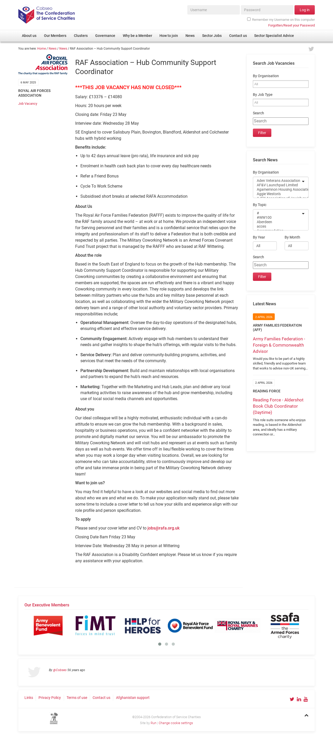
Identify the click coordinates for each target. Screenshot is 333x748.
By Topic (259, 205)
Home (41, 48)
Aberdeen (277, 222)
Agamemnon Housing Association (277, 189)
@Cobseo (60, 670)
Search (258, 113)
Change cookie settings (176, 723)
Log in (305, 10)
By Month (292, 237)
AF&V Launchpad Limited (277, 185)
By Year (259, 237)
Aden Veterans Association (277, 180)
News (52, 48)
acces (277, 226)
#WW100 (277, 217)
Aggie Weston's (277, 194)
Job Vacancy (27, 103)
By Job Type (262, 94)
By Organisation (266, 76)
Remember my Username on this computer (281, 19)
